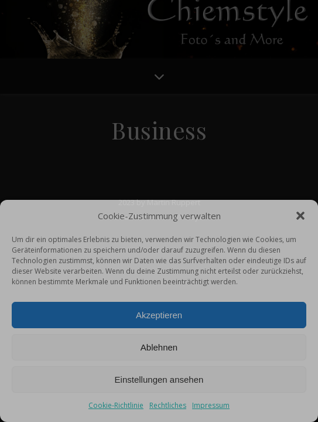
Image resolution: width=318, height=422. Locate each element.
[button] (300, 216)
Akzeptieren (159, 315)
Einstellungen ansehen (159, 379)
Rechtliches (167, 405)
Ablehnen (159, 347)
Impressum (211, 405)
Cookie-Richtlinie (115, 405)
